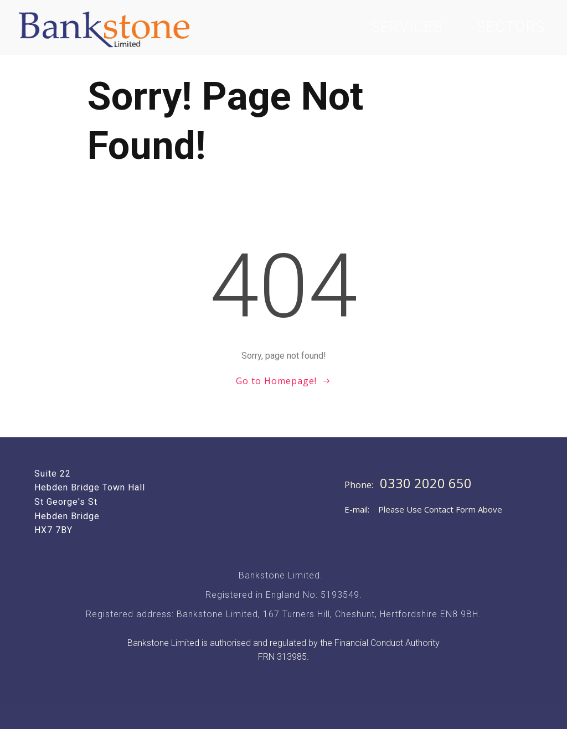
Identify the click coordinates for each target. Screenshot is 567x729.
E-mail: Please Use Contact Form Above (423, 509)
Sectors (511, 27)
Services (406, 27)
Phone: (359, 485)
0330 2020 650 (426, 483)
